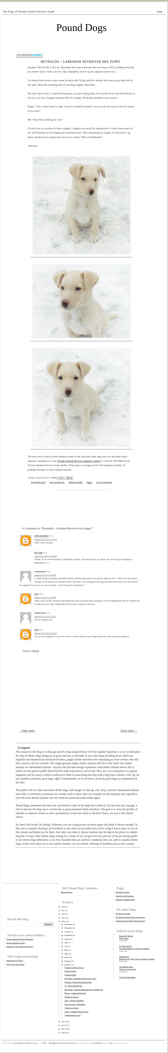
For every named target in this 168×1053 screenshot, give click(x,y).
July (65, 943)
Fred (36, 594)
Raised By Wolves (126, 936)
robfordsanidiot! (41, 535)
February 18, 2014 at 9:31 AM (45, 633)
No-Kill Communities (127, 977)
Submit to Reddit (75, 482)
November (68, 928)
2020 (63, 907)
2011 (63, 1029)
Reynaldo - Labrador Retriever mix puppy (81, 61)
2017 (63, 910)
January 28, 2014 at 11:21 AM (45, 539)
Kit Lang (38, 552)
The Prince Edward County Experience (130, 917)
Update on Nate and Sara (74, 968)
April (66, 954)
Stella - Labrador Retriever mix (76, 1012)
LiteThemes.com (120, 1043)
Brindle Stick (124, 957)
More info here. (67, 892)
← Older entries (27, 730)
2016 (63, 914)
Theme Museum (83, 1043)
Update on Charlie (72, 1008)
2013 (63, 1022)
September (68, 935)
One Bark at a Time (123, 914)
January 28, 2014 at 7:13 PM (45, 597)
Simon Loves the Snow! (127, 969)
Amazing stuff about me (125, 896)
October (67, 932)
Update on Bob (70, 975)
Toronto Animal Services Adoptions (19, 939)
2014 (63, 921)
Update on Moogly (72, 997)
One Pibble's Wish (126, 967)
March (66, 957)
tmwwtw (106, 1043)
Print (54, 478)
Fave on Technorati (104, 482)
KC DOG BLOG (125, 946)
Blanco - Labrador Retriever (75, 993)
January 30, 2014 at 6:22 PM (45, 616)
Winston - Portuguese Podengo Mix (78, 982)
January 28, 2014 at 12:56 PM (45, 556)
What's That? (124, 938)
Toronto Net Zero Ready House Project (130, 921)
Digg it (89, 482)
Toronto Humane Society (15, 943)
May (66, 950)
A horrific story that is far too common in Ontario (137, 959)
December (68, 924)
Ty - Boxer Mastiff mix (73, 986)
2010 (63, 1033)
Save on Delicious (57, 482)
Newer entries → (129, 730)
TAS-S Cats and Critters (15, 964)
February (67, 961)
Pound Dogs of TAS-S (14, 961)
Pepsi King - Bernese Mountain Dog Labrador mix (84, 990)
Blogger (35, 1043)
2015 (63, 918)
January (67, 965)
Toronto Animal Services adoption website (79, 461)
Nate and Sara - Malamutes (75, 1004)
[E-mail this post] (38, 482)
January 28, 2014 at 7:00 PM (45, 575)
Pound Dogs (81, 27)
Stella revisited (70, 971)
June (66, 946)
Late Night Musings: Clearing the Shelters (134, 949)
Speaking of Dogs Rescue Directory (19, 946)
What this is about (122, 892)
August (67, 939)
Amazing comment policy (125, 899)
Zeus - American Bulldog (74, 1001)
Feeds (160, 11)
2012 (63, 1025)
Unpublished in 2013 (72, 1015)
